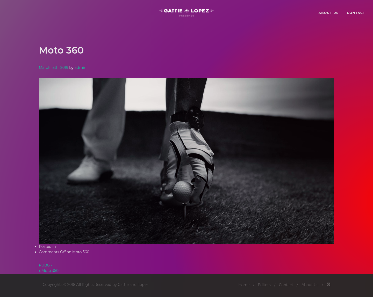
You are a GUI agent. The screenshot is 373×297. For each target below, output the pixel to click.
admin (81, 67)
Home (243, 285)
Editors (264, 285)
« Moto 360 (49, 270)
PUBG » (46, 265)
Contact (286, 285)
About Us (310, 285)
